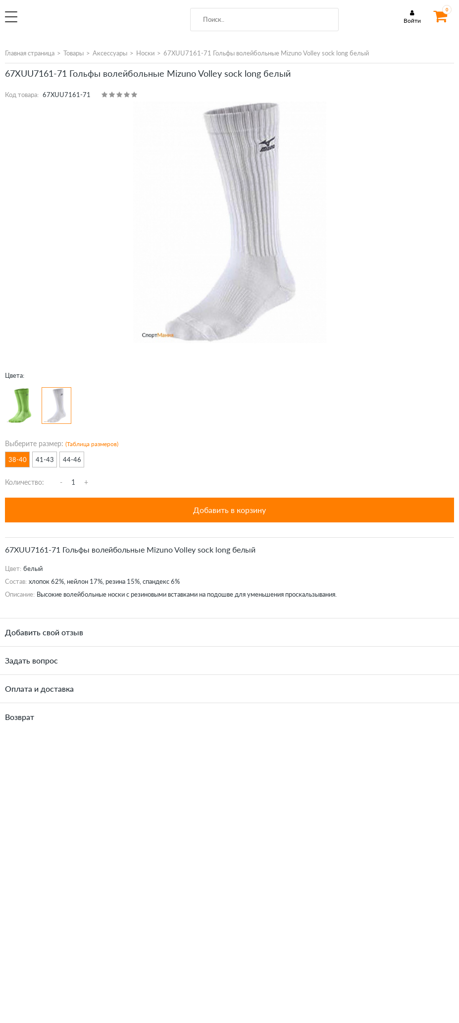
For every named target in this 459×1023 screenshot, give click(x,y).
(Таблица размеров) (91, 444)
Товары (73, 53)
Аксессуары (110, 53)
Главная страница (29, 53)
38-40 (17, 459)
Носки (145, 53)
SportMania (87, 22)
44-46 (72, 459)
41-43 (45, 459)
